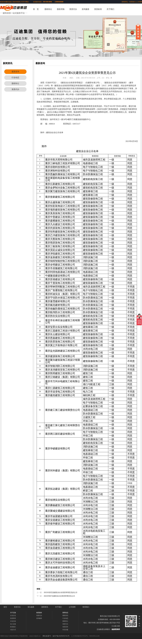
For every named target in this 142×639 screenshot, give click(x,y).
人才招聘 (139, 2)
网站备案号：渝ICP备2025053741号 (56, 636)
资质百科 (65, 627)
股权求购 (60, 9)
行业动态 (15, 78)
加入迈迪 (13, 624)
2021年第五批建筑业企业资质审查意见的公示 (60, 592)
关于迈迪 (13, 612)
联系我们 (132, 2)
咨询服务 (85, 9)
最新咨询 (15, 72)
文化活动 (13, 621)
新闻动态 (65, 612)
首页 (5, 607)
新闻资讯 (124, 2)
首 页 (36, 9)
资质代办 (73, 9)
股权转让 (48, 9)
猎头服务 (31, 607)
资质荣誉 (13, 618)
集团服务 (39, 612)
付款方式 (13, 629)
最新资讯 (65, 615)
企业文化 (13, 615)
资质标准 (98, 9)
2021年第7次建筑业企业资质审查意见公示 (59, 596)
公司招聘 (72, 607)
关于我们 (110, 9)
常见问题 (65, 629)
